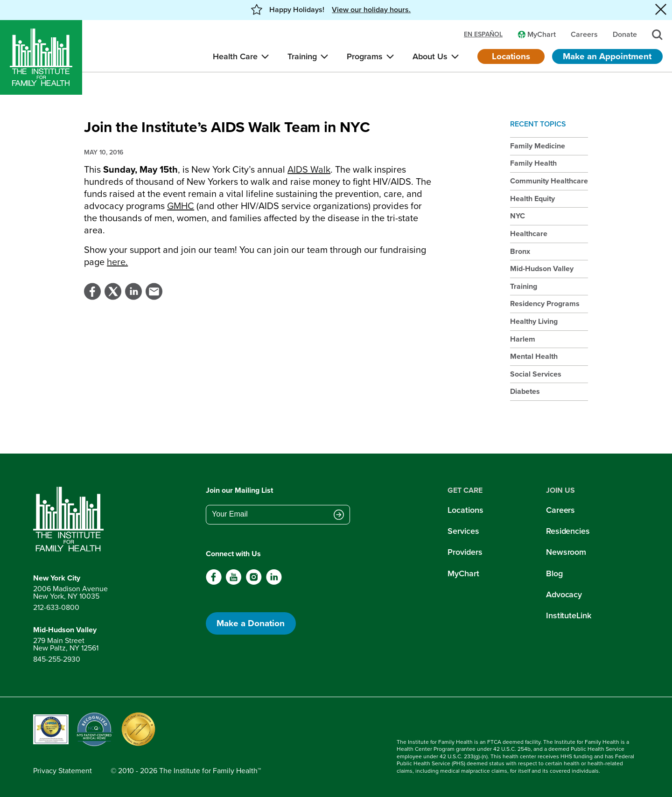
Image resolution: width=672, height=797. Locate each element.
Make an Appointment (607, 56)
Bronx (520, 251)
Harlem (522, 339)
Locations (511, 56)
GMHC (180, 206)
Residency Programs (545, 303)
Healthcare (528, 233)
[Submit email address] (338, 515)
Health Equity (532, 198)
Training (523, 286)
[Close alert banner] (660, 10)
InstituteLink (568, 615)
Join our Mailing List (239, 490)
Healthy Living (534, 321)
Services (463, 531)
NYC (517, 215)
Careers (560, 510)
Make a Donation (251, 623)
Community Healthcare (549, 180)
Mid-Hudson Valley (542, 268)
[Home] (41, 57)
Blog (554, 573)
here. (117, 262)
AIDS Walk (308, 169)
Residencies (568, 531)
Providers (465, 552)
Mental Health (534, 356)
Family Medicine (537, 145)
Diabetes (525, 391)
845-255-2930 (56, 659)
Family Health (533, 163)
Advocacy (564, 594)
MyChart (463, 573)
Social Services (535, 374)
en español (483, 34)
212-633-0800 (56, 607)
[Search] (657, 34)
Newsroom (566, 552)
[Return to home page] (70, 519)
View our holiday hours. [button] (371, 10)
